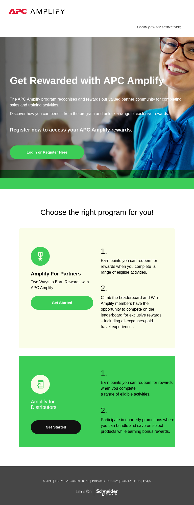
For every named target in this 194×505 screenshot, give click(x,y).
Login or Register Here (47, 152)
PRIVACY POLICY (105, 481)
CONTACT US (131, 481)
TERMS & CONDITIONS (72, 481)
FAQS (147, 481)
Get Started (62, 303)
